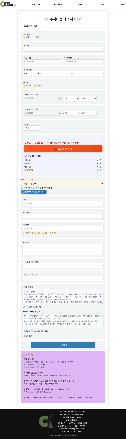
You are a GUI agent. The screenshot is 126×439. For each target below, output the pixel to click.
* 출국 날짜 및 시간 (31, 94)
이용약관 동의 (28, 288)
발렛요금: (27, 167)
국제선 (38, 85)
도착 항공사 (27, 212)
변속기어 (27, 124)
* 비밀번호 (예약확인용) (31, 263)
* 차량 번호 (68, 58)
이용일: (27, 160)
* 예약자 (26, 45)
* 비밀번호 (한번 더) (30, 276)
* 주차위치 (26, 34)
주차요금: (27, 163)
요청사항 (26, 242)
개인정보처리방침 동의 (31, 313)
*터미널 (25, 82)
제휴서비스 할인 (27, 179)
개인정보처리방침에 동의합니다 (35, 332)
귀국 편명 (26, 225)
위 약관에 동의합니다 (32, 308)
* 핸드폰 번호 (27, 70)
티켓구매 (80, 4)
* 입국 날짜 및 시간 (31, 109)
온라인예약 (58, 4)
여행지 (25, 199)
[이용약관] (65, 431)
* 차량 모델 (27, 58)
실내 (36, 37)
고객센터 (102, 4)
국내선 (27, 85)
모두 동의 (27, 337)
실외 (26, 37)
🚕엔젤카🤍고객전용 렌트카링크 (34, 192)
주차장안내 (36, 4)
